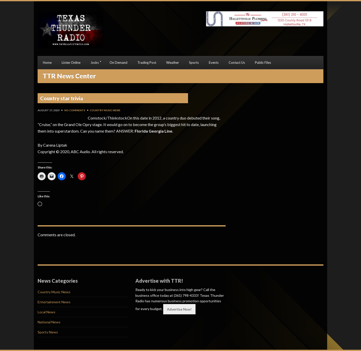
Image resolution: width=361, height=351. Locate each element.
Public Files (263, 63)
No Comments (74, 110)
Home (47, 63)
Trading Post (146, 63)
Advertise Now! (179, 309)
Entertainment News (54, 302)
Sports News (48, 332)
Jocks (95, 63)
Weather (172, 63)
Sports (194, 63)
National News (49, 322)
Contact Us (237, 63)
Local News (46, 312)
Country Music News (105, 110)
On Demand (118, 63)
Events (214, 63)
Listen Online (71, 63)
